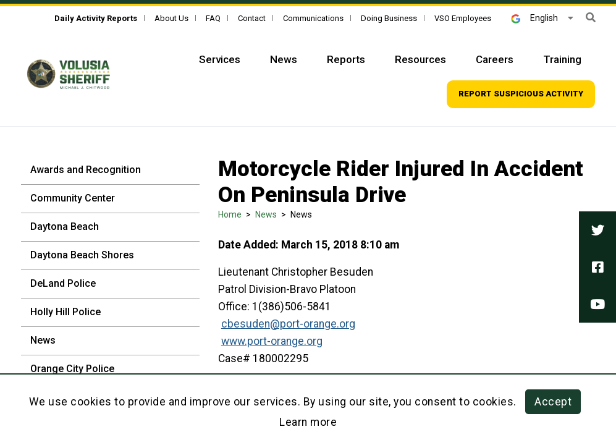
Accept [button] (553, 402)
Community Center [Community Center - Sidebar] (72, 198)
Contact (252, 18)
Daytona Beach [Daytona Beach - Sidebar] (64, 226)
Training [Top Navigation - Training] (562, 59)
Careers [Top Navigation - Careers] (494, 59)
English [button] (534, 18)
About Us (171, 18)
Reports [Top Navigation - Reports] (346, 59)
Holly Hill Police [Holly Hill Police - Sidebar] (65, 312)
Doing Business (389, 18)
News (266, 214)
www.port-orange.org (272, 341)
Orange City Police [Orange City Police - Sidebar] (72, 369)
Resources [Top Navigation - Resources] (420, 59)
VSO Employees (462, 18)
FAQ (213, 18)
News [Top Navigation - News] (283, 59)
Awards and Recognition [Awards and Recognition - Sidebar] (85, 170)
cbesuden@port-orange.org (288, 324)
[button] (591, 17)
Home (230, 214)
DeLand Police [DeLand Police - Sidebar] (63, 283)
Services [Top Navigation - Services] (219, 59)
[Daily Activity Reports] (95, 18)
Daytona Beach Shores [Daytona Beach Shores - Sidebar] (82, 255)
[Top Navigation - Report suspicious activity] (521, 94)
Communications (313, 18)
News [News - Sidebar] (43, 340)
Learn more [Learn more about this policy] (308, 422)
